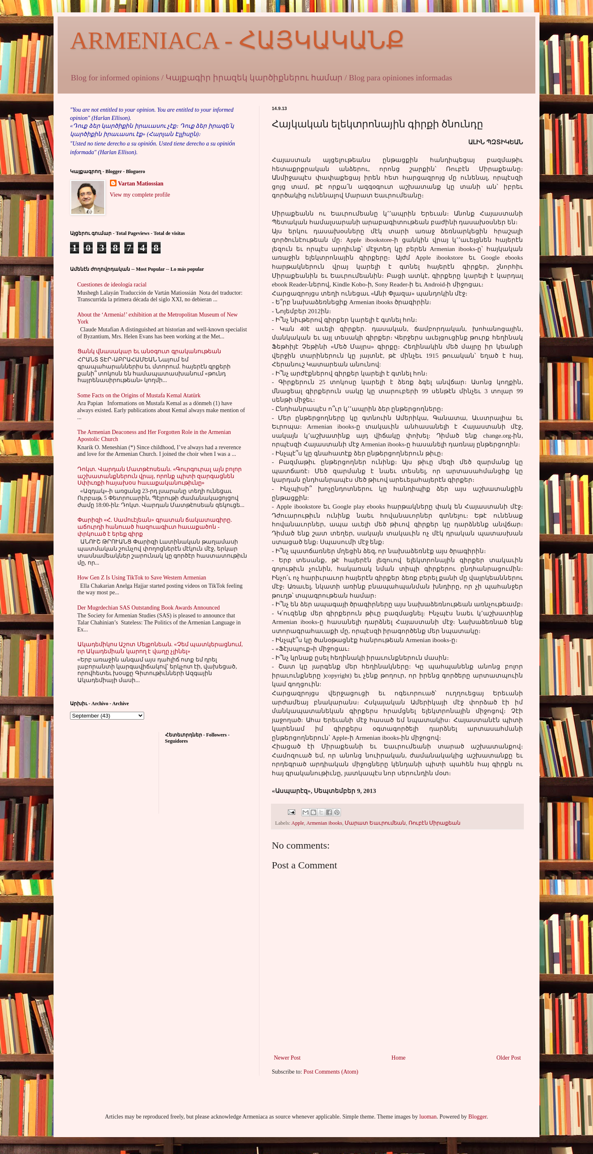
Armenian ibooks (324, 823)
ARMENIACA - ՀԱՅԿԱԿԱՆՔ (237, 40)
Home (399, 1058)
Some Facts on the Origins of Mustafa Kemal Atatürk (139, 395)
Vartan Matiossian (140, 184)
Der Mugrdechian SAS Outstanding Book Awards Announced (148, 608)
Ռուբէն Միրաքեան (434, 823)
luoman (428, 1117)
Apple (298, 823)
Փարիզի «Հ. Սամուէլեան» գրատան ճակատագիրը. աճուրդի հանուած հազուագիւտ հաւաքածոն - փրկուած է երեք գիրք (154, 527)
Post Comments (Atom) (331, 1072)
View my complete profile (140, 195)
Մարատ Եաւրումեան (375, 823)
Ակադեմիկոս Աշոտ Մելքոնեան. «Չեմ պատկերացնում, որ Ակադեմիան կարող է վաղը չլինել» (160, 647)
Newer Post (287, 1058)
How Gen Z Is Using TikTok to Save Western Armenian (141, 578)
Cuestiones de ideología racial (112, 284)
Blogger (477, 1117)
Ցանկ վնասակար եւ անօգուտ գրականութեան (149, 351)
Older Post (509, 1058)
